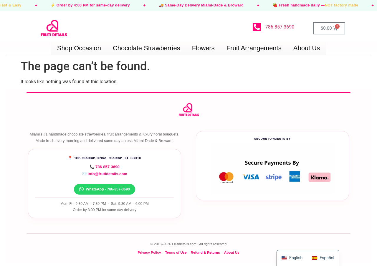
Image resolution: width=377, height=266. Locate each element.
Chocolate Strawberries (146, 48)
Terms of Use (175, 252)
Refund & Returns (205, 252)
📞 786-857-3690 (104, 167)
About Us (306, 48)
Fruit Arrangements (254, 48)
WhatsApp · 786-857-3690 (104, 189)
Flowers (203, 48)
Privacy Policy (149, 252)
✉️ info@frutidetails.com (104, 174)
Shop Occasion (79, 48)
